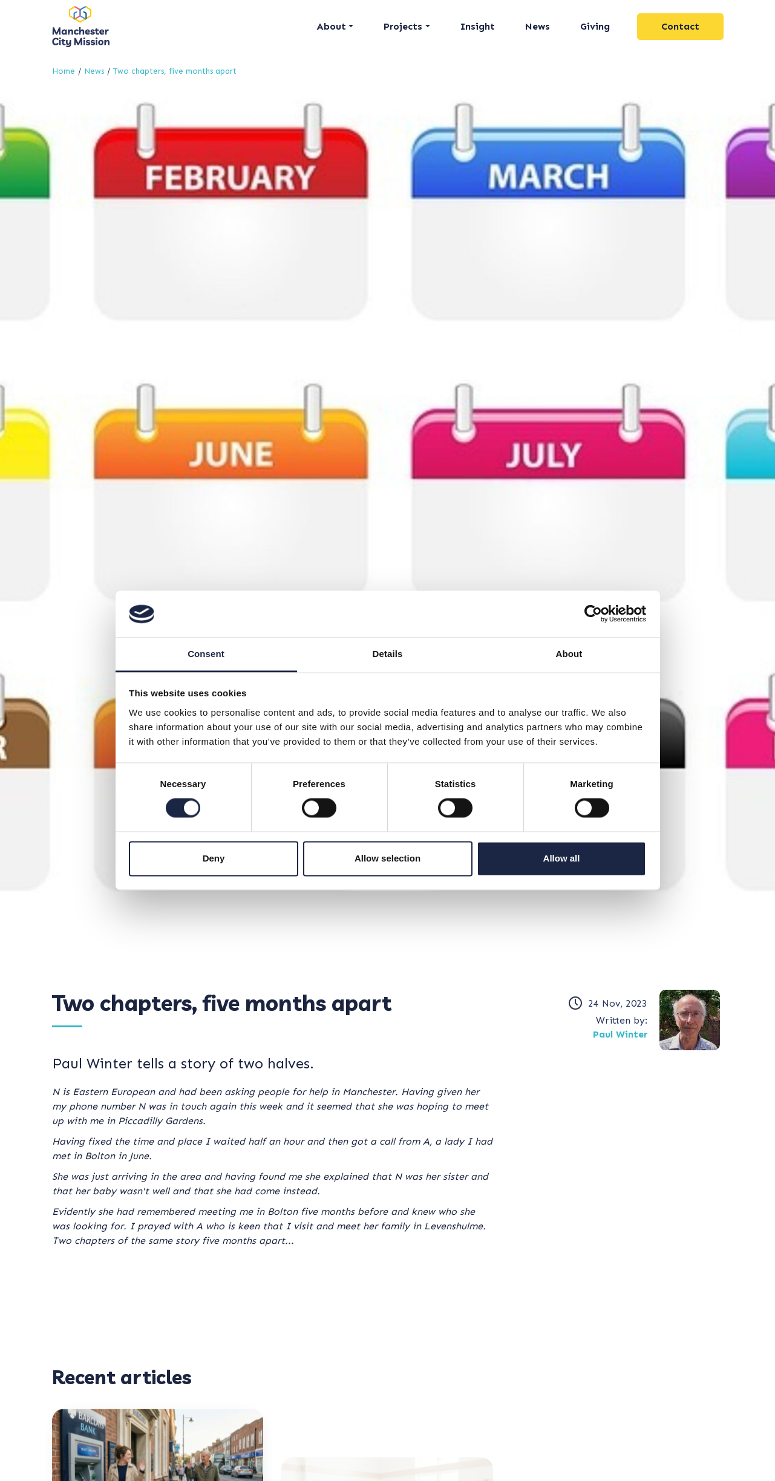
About (331, 26)
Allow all (561, 858)
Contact (680, 26)
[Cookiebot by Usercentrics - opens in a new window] (593, 614)
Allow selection (387, 858)
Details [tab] (388, 654)
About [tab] (569, 654)
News (537, 26)
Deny (214, 858)
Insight (477, 26)
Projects (403, 26)
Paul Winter (620, 1034)
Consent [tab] (206, 654)
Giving (595, 26)
